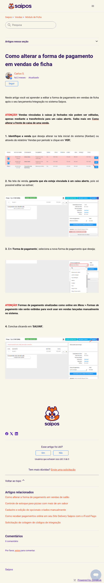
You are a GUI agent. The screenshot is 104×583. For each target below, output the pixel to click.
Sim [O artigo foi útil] (43, 453)
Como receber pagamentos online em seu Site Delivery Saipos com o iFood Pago (50, 516)
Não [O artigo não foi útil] (61, 453)
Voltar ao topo (15, 480)
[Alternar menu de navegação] (93, 6)
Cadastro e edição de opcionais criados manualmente (35, 509)
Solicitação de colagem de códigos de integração (33, 522)
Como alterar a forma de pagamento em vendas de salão (37, 497)
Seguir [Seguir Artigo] (12, 83)
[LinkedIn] (16, 433)
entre (17, 550)
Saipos (8, 17)
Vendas (18, 17)
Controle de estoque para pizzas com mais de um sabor (36, 503)
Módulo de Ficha (33, 17)
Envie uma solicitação (63, 469)
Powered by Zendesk (89, 580)
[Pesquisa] (30, 25)
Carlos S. (19, 73)
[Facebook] (6, 433)
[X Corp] (11, 433)
